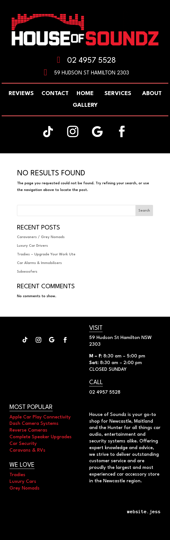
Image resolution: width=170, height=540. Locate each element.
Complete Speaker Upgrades (40, 437)
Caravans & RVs (27, 450)
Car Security (23, 443)
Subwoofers (27, 271)
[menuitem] (152, 94)
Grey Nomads (24, 488)
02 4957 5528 (91, 61)
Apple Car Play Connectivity (40, 417)
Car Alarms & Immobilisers (39, 263)
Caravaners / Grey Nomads (41, 237)
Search (144, 210)
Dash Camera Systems (34, 423)
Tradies (17, 475)
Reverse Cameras (28, 430)
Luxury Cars (22, 481)
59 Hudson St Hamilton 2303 (91, 73)
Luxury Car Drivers (32, 246)
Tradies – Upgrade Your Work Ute (46, 254)
